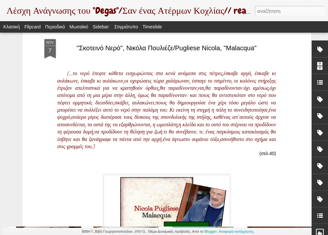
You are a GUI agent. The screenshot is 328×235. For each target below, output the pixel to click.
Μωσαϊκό (79, 26)
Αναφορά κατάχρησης (236, 231)
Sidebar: (101, 26)
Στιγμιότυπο (126, 26)
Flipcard (32, 26)
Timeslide (152, 26)
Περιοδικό (55, 26)
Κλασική (11, 26)
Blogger (210, 231)
